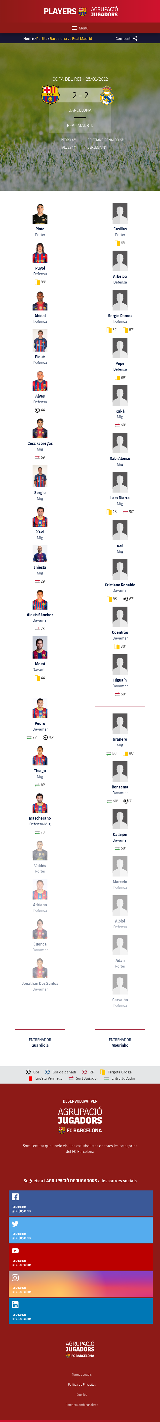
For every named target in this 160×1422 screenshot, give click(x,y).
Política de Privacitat (82, 1384)
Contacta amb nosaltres (82, 1405)
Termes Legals (82, 1374)
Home (28, 38)
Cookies (82, 1395)
